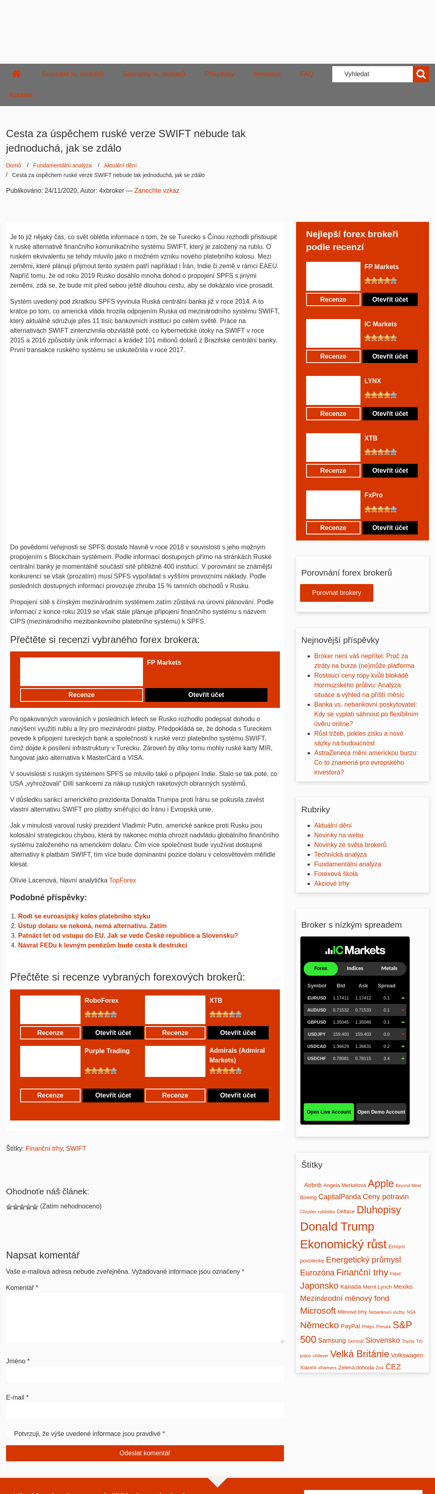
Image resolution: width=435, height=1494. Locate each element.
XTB (215, 1000)
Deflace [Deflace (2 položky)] (346, 1211)
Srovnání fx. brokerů (73, 74)
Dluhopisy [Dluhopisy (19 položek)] (379, 1209)
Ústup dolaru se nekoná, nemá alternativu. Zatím (92, 925)
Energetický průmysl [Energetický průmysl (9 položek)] (363, 1259)
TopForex (122, 880)
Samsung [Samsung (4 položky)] (332, 1340)
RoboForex (101, 1000)
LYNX (373, 381)
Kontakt (21, 95)
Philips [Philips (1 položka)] (368, 1326)
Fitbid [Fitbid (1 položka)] (395, 1273)
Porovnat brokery (336, 592)
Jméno (18, 1361)
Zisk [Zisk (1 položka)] (380, 1367)
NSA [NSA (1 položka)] (411, 1312)
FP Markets (164, 662)
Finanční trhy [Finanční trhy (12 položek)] (362, 1272)
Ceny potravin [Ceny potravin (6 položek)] (386, 1196)
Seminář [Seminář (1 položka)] (356, 1341)
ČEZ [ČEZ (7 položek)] (393, 1367)
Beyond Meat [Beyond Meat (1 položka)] (408, 1185)
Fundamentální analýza (62, 165)
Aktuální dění (120, 165)
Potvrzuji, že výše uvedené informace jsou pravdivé (87, 1433)
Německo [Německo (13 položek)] (319, 1325)
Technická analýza (340, 854)
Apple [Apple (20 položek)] (381, 1183)
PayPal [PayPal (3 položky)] (350, 1326)
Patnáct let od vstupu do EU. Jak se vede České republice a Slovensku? (128, 935)
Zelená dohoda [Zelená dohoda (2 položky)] (356, 1368)
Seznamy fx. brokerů (153, 74)
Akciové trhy (331, 883)
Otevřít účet (206, 694)
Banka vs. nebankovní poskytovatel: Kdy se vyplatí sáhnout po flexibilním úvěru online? (366, 714)
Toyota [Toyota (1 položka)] (408, 1341)
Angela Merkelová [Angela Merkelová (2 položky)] (344, 1185)
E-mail (17, 1397)
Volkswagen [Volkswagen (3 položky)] (407, 1355)
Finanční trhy (44, 1148)
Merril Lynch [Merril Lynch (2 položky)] (377, 1287)
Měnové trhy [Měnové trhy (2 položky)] (352, 1312)
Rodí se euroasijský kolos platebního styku (84, 916)
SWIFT (76, 1148)
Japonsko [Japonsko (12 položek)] (319, 1286)
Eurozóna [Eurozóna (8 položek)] (317, 1272)
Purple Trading (107, 1050)
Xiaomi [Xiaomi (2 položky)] (308, 1368)
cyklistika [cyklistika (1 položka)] (326, 1211)
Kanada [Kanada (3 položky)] (350, 1286)
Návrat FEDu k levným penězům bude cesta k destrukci (102, 945)
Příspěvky (220, 74)
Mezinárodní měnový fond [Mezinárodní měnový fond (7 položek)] (344, 1298)
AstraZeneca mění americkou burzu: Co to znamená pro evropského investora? (366, 762)
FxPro (374, 495)
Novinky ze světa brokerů (350, 844)
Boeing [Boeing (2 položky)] (308, 1197)
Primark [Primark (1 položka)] (383, 1326)
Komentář (22, 1287)
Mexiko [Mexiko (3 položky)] (403, 1286)
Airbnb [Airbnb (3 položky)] (312, 1184)
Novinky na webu (338, 835)
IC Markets (381, 324)
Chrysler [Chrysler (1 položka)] (308, 1211)
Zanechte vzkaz (156, 190)
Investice (267, 74)
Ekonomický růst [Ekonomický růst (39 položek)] (343, 1244)
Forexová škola (336, 873)
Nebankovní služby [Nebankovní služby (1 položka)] (387, 1312)
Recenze (81, 694)
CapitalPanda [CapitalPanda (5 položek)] (340, 1197)
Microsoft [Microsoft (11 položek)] (318, 1311)
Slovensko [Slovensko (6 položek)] (382, 1340)
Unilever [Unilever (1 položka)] (320, 1355)
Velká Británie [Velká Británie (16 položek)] (359, 1353)
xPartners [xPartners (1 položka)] (327, 1367)
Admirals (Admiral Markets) (237, 1055)
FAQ (307, 74)
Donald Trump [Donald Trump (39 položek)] (337, 1226)
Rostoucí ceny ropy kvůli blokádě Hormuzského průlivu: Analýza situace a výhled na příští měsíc (361, 685)
